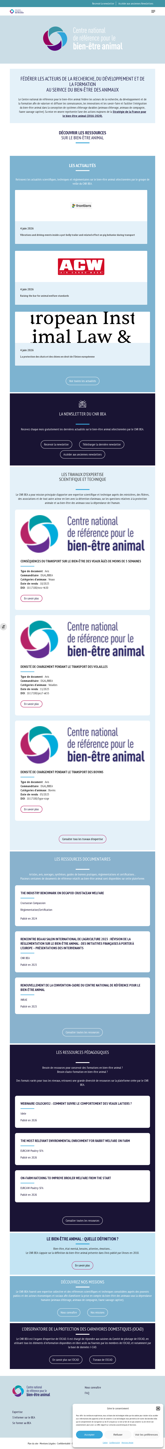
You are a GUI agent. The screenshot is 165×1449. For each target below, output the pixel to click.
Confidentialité (114, 1442)
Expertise (17, 1412)
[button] (158, 1408)
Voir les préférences (146, 1434)
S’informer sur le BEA (23, 1417)
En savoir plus (31, 598)
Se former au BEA (21, 1423)
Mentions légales (127, 1442)
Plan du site (33, 1443)
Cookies (105, 1442)
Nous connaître (93, 1387)
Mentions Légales (48, 1443)
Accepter (89, 1434)
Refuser (118, 1434)
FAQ (87, 1393)
